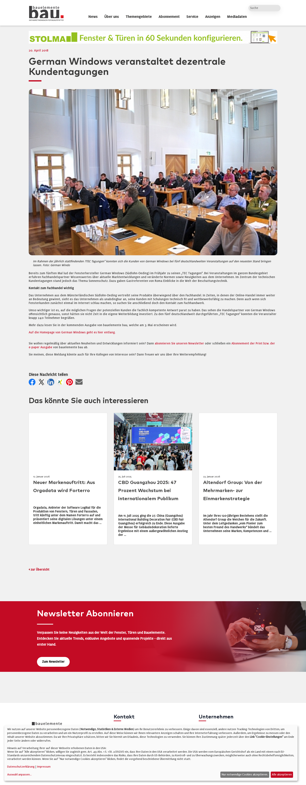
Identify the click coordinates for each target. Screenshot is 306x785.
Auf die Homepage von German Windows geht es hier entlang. (72, 332)
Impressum (44, 766)
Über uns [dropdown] (111, 17)
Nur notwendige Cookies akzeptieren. (244, 774)
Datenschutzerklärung (21, 766)
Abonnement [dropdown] (169, 17)
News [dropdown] (93, 17)
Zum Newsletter (53, 661)
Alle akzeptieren (282, 774)
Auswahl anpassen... (19, 774)
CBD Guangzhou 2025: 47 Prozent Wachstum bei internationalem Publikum (148, 490)
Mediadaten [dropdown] (237, 17)
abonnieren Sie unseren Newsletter (179, 343)
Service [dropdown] (192, 17)
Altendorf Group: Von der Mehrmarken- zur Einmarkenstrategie (232, 490)
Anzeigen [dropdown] (212, 17)
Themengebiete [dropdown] (139, 17)
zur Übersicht (40, 569)
